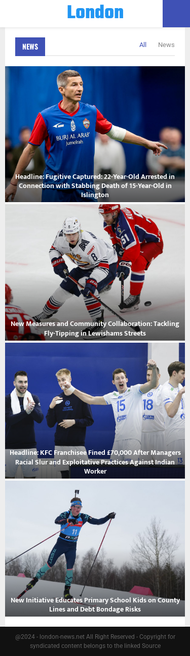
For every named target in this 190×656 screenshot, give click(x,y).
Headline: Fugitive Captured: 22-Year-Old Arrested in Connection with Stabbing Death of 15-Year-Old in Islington (95, 186)
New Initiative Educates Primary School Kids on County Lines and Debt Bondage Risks (95, 604)
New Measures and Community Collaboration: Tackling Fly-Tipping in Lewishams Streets (95, 328)
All (142, 45)
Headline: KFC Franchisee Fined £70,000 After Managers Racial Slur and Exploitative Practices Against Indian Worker (95, 462)
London (95, 13)
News (30, 46)
